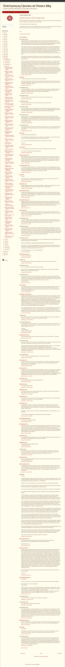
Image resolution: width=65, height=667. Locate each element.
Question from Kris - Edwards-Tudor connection (8, 222)
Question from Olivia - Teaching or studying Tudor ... (8, 201)
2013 (5, 49)
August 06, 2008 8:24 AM (26, 85)
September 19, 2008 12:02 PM (27, 93)
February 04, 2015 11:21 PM (26, 365)
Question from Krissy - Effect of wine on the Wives (8, 212)
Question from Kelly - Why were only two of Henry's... (9, 79)
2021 (5, 36)
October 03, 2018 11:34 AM (26, 461)
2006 (5, 253)
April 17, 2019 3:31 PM (25, 545)
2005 (5, 254)
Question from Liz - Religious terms (8, 166)
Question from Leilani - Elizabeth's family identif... (8, 68)
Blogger (37, 664)
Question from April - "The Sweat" (8, 143)
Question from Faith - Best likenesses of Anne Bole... (8, 159)
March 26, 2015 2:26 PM (26, 381)
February (6, 247)
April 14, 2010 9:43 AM (25, 197)
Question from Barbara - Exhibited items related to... (9, 136)
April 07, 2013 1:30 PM (25, 282)
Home (5, 12)
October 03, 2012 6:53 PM (26, 262)
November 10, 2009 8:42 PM (26, 188)
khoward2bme (24, 155)
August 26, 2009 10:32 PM (26, 181)
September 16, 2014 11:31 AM (27, 352)
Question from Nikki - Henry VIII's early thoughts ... (8, 229)
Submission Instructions (23, 12)
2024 (5, 32)
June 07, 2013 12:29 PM (26, 291)
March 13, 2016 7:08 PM (26, 433)
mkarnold (23, 210)
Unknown (23, 378)
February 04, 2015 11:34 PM (26, 376)
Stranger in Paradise (25, 294)
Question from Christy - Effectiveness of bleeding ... (8, 83)
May (6, 242)
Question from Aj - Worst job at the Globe (9, 237)
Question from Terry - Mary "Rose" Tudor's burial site (8, 101)
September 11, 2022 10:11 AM (27, 599)
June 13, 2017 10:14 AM (26, 446)
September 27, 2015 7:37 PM (26, 387)
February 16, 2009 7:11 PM (26, 130)
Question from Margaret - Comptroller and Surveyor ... (9, 110)
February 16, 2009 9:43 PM (26, 152)
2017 (5, 42)
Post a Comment (24, 647)
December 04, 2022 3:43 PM (26, 605)
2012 (5, 51)
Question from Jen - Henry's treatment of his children (8, 151)
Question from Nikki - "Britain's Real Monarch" (8, 132)
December (7, 59)
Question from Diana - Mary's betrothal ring (8, 184)
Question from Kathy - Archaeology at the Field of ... (8, 121)
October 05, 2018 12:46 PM (26, 536)
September (7, 64)
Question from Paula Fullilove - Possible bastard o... (8, 72)
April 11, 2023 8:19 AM (25, 633)
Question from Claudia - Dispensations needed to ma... (9, 208)
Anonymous (23, 547)
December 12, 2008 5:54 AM (26, 112)
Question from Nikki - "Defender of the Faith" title (9, 233)
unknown (23, 360)
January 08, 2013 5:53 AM (26, 272)
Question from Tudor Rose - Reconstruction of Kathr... (9, 76)
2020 (5, 37)
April (6, 244)
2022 (5, 34)
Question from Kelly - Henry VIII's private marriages (8, 176)
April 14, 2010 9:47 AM (25, 207)
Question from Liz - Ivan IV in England (9, 107)
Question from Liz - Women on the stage (8, 205)
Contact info (15, 12)
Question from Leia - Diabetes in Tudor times (8, 94)
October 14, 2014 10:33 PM (26, 357)
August (6, 66)
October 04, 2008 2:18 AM (26, 98)
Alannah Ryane (24, 165)
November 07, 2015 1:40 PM (26, 416)
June (6, 240)
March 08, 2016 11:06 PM (26, 421)
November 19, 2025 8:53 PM (26, 645)
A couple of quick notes (8, 149)
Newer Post (23, 653)
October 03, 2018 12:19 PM (26, 471)
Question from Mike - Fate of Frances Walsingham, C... (8, 90)
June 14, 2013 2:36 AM (25, 312)
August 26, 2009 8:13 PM (26, 172)
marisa (22, 284)
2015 (5, 46)
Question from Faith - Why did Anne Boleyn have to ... (9, 87)
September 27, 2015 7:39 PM (26, 394)
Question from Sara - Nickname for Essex (8, 98)
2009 (5, 56)
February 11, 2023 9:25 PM (26, 617)
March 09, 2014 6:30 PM (26, 332)
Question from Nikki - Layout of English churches (8, 173)
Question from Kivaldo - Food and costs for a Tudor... (8, 125)
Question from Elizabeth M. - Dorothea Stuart (9, 104)
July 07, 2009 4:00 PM (25, 163)
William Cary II (24, 620)
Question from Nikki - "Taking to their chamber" (8, 198)
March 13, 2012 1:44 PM (26, 223)
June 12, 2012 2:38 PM (25, 235)
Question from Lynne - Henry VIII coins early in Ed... (9, 140)
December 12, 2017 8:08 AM (26, 454)
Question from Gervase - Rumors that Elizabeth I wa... (9, 163)
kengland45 (23, 424)
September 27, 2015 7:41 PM (26, 400)
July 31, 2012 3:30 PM (25, 257)
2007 (5, 251)
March (6, 245)
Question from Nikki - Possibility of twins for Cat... (9, 194)
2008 (5, 57)
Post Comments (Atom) (43, 656)
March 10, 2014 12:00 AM (26, 338)
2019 (5, 39)
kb (21, 77)
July (5, 239)
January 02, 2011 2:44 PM (26, 215)
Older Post (60, 653)
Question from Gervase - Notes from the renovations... (9, 187)
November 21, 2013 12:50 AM (27, 319)
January (6, 249)
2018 (5, 41)
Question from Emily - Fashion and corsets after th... (8, 225)
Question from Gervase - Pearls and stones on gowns (9, 117)
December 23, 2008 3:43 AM (26, 122)
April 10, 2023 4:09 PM (25, 624)
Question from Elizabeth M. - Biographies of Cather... (9, 190)
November (7, 61)
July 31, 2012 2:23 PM (25, 251)
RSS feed (5, 260)
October (6, 62)
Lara (22, 147)
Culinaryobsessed (24, 418)
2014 (5, 47)
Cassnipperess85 (24, 577)
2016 (5, 44)
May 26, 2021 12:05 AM (25, 593)
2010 (5, 54)
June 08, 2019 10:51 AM (26, 575)
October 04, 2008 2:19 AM (26, 104)
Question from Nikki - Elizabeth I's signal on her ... (9, 113)
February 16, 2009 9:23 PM (26, 144)
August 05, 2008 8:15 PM (26, 74)
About (9, 12)
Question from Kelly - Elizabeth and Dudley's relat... (9, 180)
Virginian (23, 183)
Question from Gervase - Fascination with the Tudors (9, 146)
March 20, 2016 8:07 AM (26, 440)
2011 (5, 52)
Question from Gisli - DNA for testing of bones (8, 218)
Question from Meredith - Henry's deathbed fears (9, 155)
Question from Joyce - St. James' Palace (9, 215)
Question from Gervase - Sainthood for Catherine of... (9, 169)
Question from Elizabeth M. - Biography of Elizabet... (9, 128)
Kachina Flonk (24, 538)
